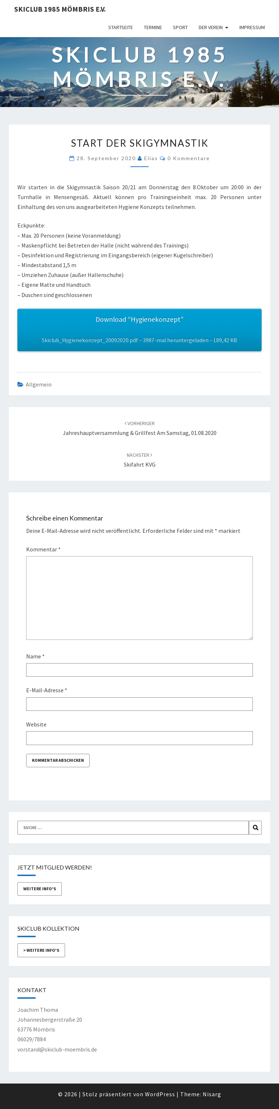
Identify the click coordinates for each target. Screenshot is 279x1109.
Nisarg (212, 1094)
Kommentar (43, 549)
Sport (180, 27)
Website (36, 724)
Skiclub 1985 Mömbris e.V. (60, 8)
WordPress (160, 1094)
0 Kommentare (188, 158)
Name (35, 656)
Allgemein (39, 384)
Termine (153, 27)
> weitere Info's (41, 950)
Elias (151, 158)
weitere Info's (39, 888)
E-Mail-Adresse (46, 690)
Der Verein (211, 27)
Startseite (120, 27)
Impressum (252, 27)
